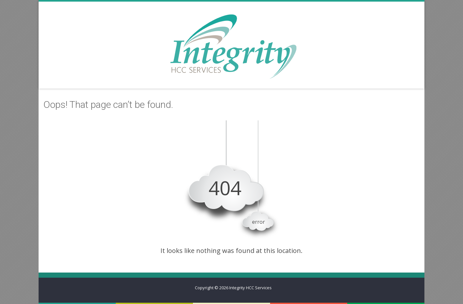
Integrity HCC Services (250, 288)
